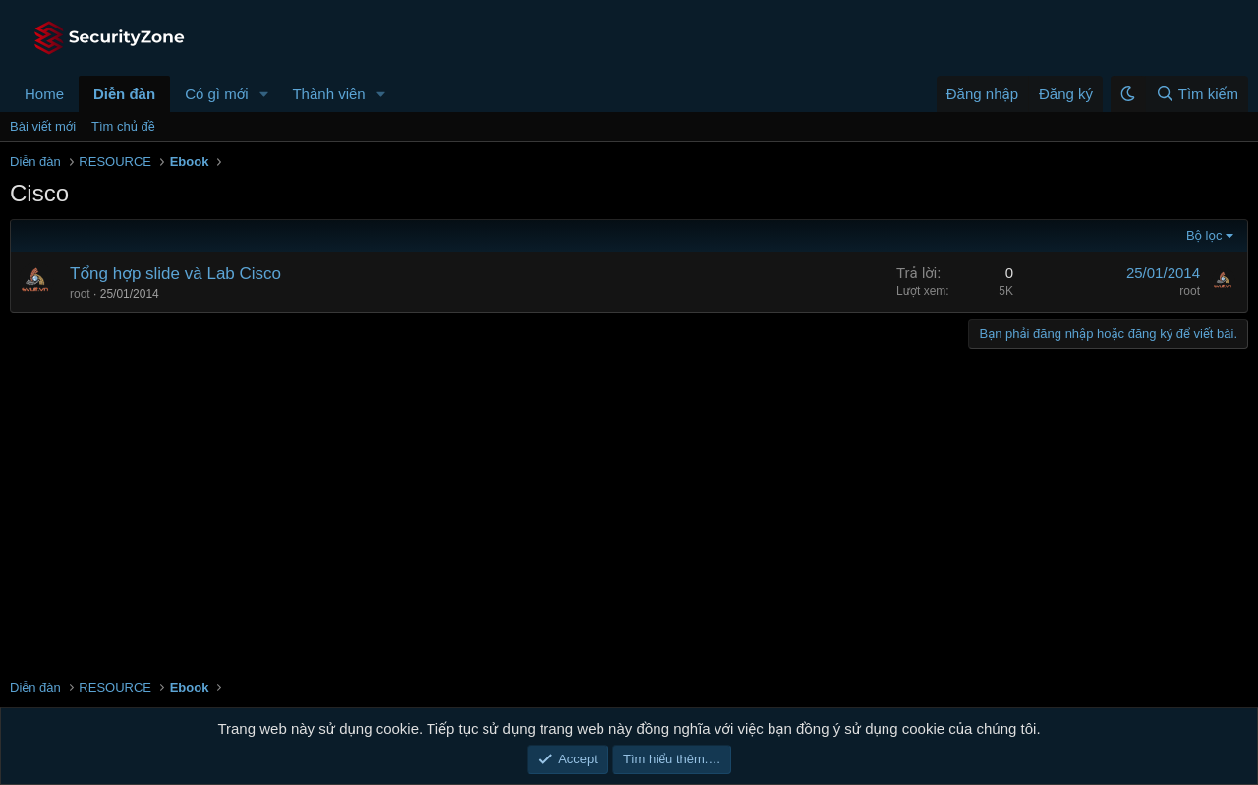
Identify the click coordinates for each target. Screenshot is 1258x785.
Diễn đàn (124, 93)
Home (44, 93)
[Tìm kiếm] (1196, 94)
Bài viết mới (43, 126)
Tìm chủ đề (123, 126)
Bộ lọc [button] (1204, 235)
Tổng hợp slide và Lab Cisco (175, 273)
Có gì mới (216, 93)
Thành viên (328, 93)
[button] (263, 94)
